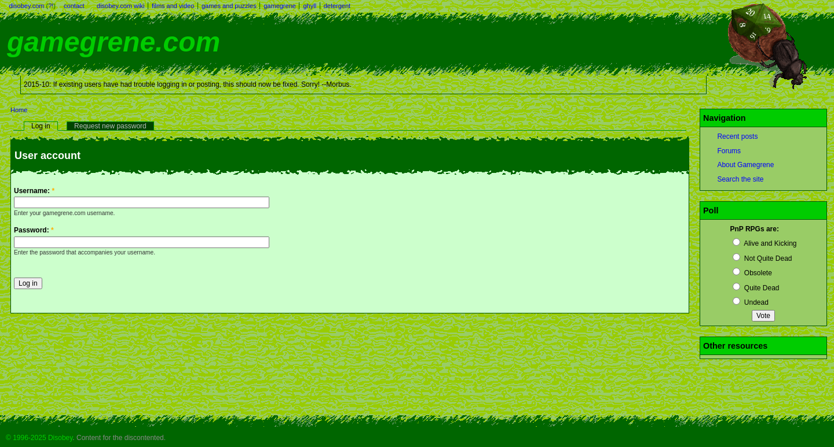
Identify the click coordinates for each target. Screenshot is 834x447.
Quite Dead (756, 288)
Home (18, 109)
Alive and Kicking (764, 243)
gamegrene (280, 5)
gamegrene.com (113, 42)
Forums (729, 151)
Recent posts (737, 136)
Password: (34, 230)
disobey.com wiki (120, 5)
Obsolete (752, 273)
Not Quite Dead (762, 258)
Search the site (740, 179)
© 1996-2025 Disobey (39, 438)
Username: (34, 191)
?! (50, 5)
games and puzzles (229, 5)
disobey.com (27, 5)
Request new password (110, 126)
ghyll (309, 5)
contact (74, 5)
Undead (750, 302)
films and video (173, 5)
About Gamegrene (745, 165)
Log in (40, 126)
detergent (337, 5)
